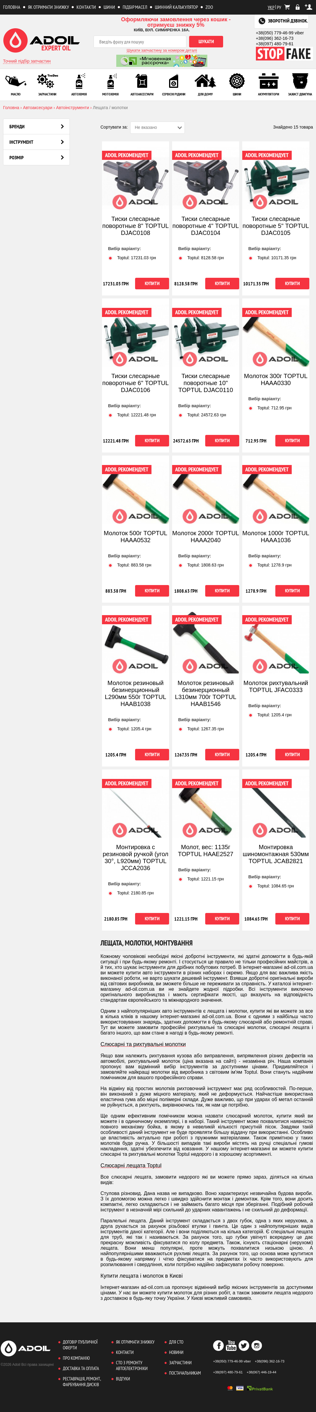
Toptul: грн (132, 257)
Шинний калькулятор (176, 7)
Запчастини (180, 1363)
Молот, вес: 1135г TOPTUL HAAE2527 (205, 850)
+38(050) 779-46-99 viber (280, 32)
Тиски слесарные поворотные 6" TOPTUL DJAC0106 (135, 383)
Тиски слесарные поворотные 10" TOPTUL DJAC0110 (205, 383)
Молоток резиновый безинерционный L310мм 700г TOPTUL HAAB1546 (205, 693)
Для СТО (176, 1342)
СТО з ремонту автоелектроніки (132, 1365)
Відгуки (123, 1379)
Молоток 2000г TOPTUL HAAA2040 (205, 536)
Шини (109, 7)
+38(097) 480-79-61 (275, 43)
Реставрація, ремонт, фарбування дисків (82, 1381)
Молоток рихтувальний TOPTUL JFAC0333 (275, 686)
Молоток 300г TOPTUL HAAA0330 (276, 379)
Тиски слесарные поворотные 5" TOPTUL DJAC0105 (276, 225)
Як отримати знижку (48, 7)
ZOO (209, 7)
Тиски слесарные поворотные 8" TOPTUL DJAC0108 (135, 225)
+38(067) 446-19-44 (262, 1372)
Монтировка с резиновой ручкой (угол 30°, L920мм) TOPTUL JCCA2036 (135, 857)
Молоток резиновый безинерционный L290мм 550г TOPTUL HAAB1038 (135, 693)
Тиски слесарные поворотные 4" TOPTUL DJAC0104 (205, 225)
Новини (176, 1352)
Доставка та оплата (81, 1368)
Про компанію (76, 1358)
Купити (152, 283)
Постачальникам (185, 1373)
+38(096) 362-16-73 (275, 38)
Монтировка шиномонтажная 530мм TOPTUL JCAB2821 (276, 854)
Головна (11, 7)
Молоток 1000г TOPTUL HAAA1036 (275, 536)
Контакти (86, 7)
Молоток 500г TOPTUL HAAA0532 (135, 536)
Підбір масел (135, 7)
